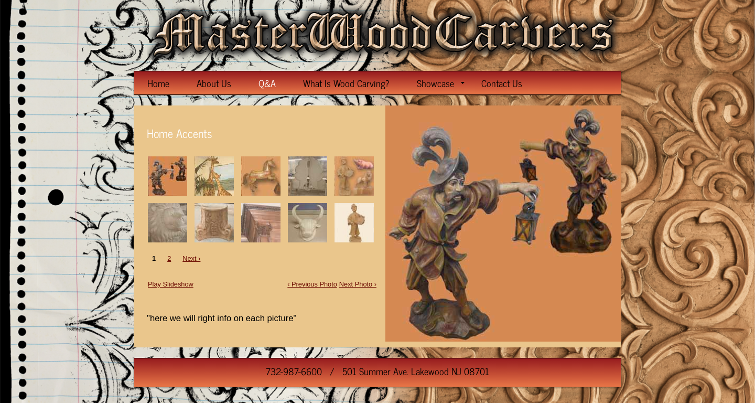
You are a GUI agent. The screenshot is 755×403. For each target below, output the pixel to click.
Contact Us (501, 83)
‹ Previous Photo (312, 284)
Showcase (441, 83)
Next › (191, 258)
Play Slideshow (170, 284)
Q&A (267, 83)
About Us (214, 83)
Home (158, 83)
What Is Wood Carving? (346, 83)
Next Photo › (357, 284)
